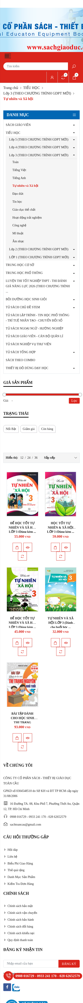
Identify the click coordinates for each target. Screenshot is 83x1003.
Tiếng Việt (19, 170)
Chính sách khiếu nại (18, 933)
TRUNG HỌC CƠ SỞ (20, 265)
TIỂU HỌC (31, 88)
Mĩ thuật (17, 233)
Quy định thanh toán (18, 940)
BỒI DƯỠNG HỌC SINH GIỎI (26, 299)
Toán (15, 162)
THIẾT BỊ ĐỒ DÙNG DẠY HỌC (27, 368)
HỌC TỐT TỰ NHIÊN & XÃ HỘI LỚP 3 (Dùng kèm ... (60, 528)
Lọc (74, 400)
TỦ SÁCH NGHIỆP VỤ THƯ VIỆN (28, 344)
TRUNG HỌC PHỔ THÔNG (24, 273)
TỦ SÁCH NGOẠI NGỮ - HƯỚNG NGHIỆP (34, 328)
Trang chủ (10, 88)
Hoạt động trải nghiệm (27, 217)
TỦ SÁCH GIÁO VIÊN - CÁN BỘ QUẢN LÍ (34, 336)
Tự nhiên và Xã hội (25, 185)
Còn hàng (47, 429)
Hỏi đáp (10, 849)
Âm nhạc (18, 241)
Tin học (17, 201)
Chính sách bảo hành (18, 919)
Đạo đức (18, 193)
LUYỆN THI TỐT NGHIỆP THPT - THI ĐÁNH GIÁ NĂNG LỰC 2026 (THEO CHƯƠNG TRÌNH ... (38, 286)
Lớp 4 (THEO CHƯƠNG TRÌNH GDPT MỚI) (38, 147)
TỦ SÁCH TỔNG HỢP (21, 352)
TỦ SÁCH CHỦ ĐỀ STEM (23, 307)
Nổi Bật (11, 429)
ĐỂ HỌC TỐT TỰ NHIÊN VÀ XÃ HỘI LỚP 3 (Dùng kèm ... (22, 528)
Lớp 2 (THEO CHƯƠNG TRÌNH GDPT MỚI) (38, 249)
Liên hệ (10, 856)
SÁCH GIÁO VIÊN (18, 125)
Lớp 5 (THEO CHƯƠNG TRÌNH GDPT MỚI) (38, 139)
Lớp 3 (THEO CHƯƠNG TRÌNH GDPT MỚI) (37, 93)
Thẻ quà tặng (14, 870)
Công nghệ (19, 225)
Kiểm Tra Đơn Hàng (18, 884)
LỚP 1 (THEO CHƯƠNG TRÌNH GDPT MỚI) (39, 257)
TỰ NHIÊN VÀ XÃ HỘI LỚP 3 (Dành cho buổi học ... (60, 623)
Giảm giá (29, 429)
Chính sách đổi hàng (18, 926)
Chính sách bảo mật (18, 906)
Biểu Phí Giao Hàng (18, 863)
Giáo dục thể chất (23, 209)
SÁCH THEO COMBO (20, 360)
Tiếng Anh (19, 178)
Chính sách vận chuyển (20, 912)
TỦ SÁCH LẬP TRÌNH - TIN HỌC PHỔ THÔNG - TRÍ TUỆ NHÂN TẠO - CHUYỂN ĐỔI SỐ (37, 318)
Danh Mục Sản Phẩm (19, 877)
